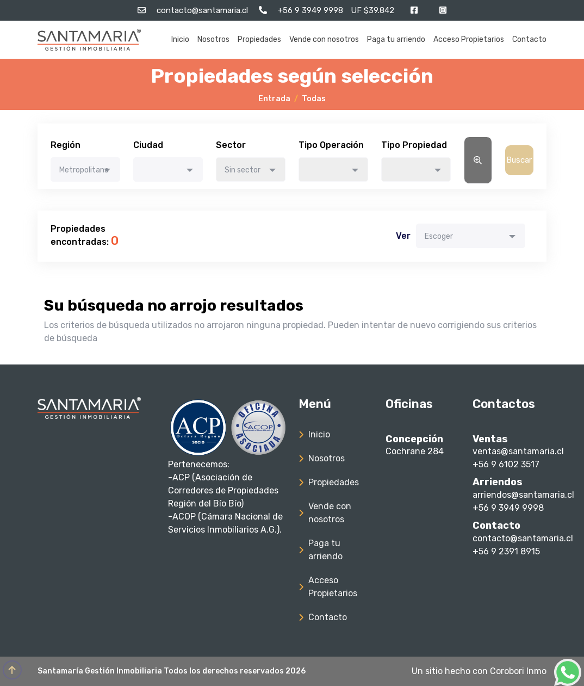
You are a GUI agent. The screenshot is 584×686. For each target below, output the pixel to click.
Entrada (274, 98)
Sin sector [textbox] (242, 170)
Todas (314, 98)
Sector (231, 145)
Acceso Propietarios (468, 39)
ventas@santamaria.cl (518, 451)
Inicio (180, 39)
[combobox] (85, 169)
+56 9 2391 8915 (506, 551)
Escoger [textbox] (439, 236)
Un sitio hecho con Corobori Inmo (479, 671)
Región (65, 145)
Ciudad (148, 145)
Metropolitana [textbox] (84, 170)
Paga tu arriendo (396, 39)
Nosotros (213, 39)
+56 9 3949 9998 (508, 508)
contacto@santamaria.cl (523, 538)
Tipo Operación (331, 145)
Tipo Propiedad (414, 145)
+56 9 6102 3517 (506, 464)
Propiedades (259, 39)
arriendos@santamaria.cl (523, 495)
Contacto (529, 39)
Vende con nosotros (324, 39)
